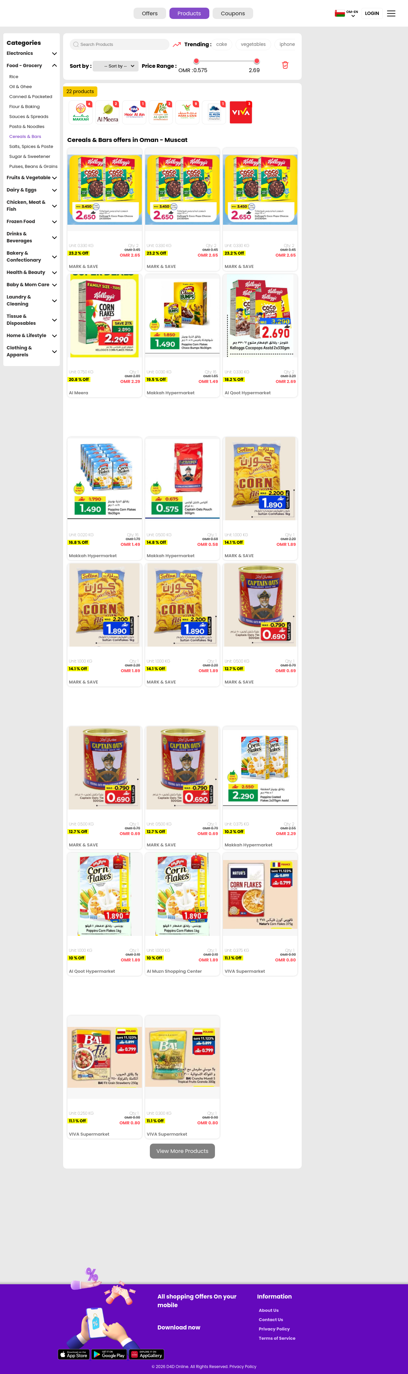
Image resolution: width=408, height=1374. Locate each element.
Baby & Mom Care (32, 284)
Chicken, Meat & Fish (32, 206)
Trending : (196, 44)
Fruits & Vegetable (32, 177)
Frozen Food (32, 221)
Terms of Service (277, 1338)
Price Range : (159, 66)
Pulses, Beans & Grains (33, 166)
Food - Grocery (32, 65)
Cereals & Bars (25, 136)
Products (189, 13)
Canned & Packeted (30, 96)
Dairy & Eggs (32, 190)
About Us (269, 1310)
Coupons (233, 13)
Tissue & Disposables (32, 320)
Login (372, 13)
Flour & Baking (24, 106)
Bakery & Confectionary (32, 257)
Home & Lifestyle (32, 335)
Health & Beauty (32, 272)
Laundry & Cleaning (32, 301)
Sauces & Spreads (29, 116)
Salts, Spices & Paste (31, 146)
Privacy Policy (274, 1329)
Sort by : (81, 66)
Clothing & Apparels (32, 351)
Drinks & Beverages (32, 237)
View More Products (182, 1151)
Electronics (32, 53)
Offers (149, 13)
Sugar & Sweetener (29, 156)
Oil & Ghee (20, 86)
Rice (13, 76)
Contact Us (271, 1319)
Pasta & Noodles (27, 126)
